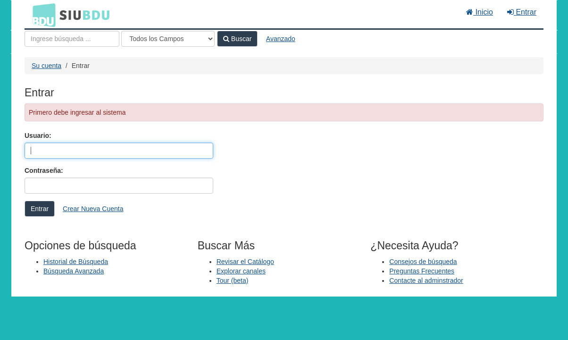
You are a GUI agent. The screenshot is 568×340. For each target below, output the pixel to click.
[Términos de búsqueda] (72, 39)
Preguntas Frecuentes (421, 271)
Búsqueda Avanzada (73, 271)
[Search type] (168, 39)
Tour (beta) (233, 280)
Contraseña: (44, 170)
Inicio (479, 12)
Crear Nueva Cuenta (93, 208)
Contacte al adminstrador (426, 280)
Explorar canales (241, 271)
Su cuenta (46, 65)
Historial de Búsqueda (75, 261)
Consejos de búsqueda (423, 261)
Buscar (237, 38)
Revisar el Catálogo (245, 261)
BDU (41, 14)
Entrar (521, 12)
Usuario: (38, 135)
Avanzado (280, 38)
